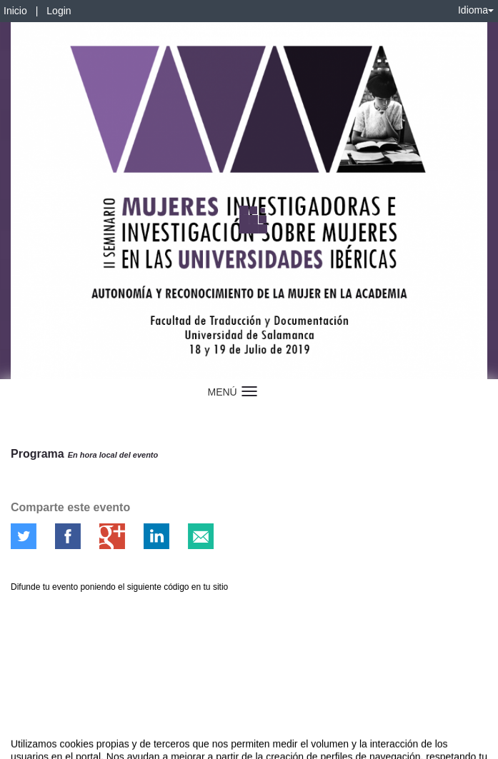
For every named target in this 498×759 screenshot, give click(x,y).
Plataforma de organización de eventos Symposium (256, 745)
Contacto (66, 745)
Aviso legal (22, 745)
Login (58, 10)
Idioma (476, 10)
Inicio (15, 10)
